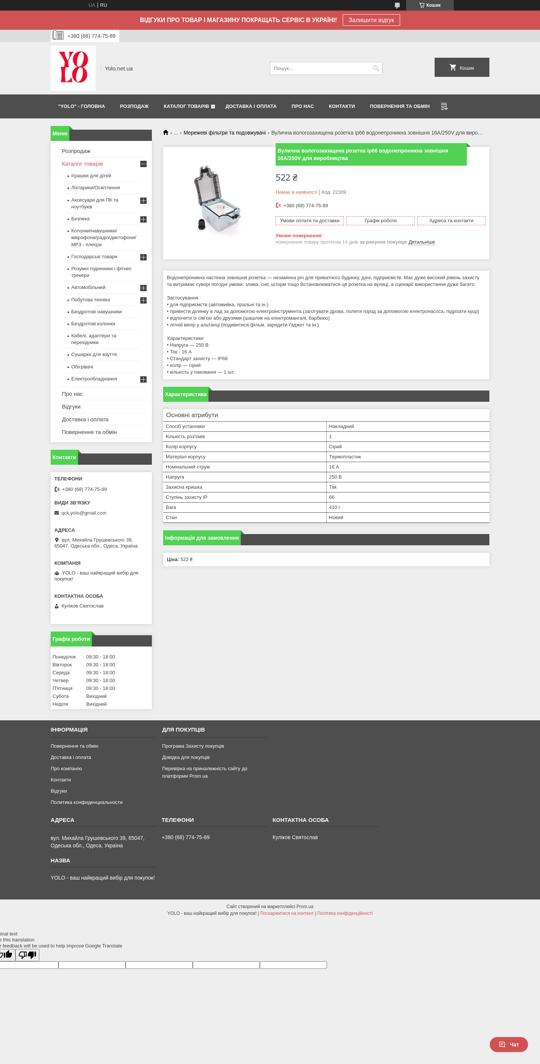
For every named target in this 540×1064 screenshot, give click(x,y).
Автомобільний (88, 287)
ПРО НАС (303, 106)
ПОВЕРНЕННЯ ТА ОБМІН (400, 106)
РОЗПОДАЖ (134, 106)
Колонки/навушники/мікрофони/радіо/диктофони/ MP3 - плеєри (103, 237)
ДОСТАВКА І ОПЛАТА (250, 106)
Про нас (72, 394)
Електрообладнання (94, 379)
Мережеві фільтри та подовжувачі (225, 133)
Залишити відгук (371, 20)
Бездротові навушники (96, 311)
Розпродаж (76, 151)
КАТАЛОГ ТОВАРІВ (186, 106)
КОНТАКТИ (342, 106)
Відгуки (71, 406)
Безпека (80, 218)
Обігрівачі (82, 367)
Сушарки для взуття (94, 354)
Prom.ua (305, 906)
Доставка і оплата (85, 419)
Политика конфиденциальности (87, 802)
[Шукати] (375, 68)
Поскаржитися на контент (287, 913)
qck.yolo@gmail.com (84, 513)
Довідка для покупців (186, 757)
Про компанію (66, 768)
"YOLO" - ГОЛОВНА (81, 106)
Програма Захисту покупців (193, 746)
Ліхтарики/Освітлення (95, 187)
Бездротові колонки (93, 323)
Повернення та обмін (89, 432)
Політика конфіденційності (345, 913)
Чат (509, 1044)
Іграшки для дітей (91, 175)
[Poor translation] (27, 955)
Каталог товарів (82, 163)
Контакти (61, 780)
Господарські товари (94, 256)
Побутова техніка (90, 299)
